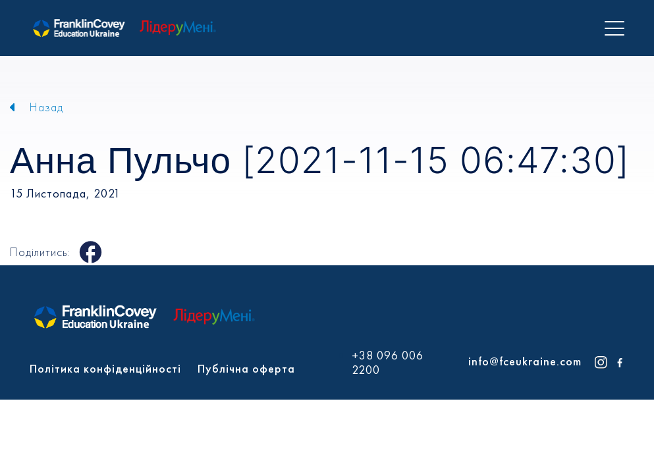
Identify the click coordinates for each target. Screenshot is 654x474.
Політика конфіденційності (105, 368)
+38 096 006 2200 (387, 362)
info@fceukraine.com (525, 361)
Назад (46, 107)
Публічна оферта (246, 368)
